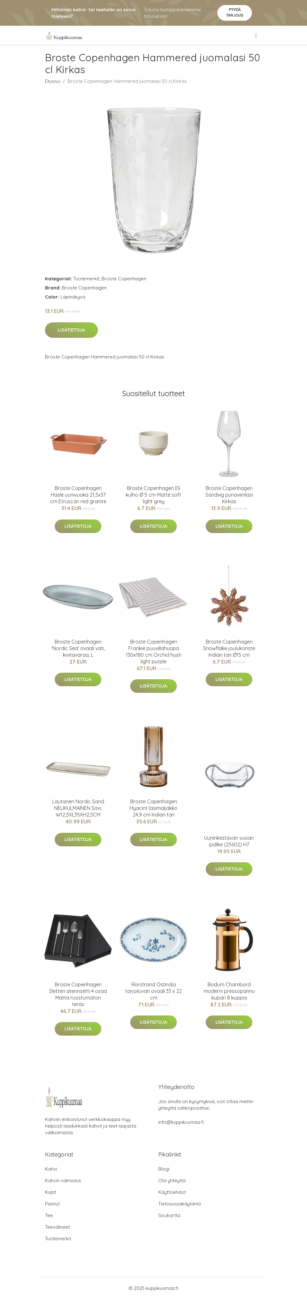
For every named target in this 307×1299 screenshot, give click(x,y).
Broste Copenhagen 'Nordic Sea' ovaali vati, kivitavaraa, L (78, 648)
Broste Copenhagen (124, 279)
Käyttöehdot (172, 1192)
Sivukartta (169, 1215)
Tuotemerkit (86, 279)
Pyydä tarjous (234, 12)
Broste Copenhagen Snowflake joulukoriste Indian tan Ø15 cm (229, 648)
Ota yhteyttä (172, 1180)
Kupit (50, 1192)
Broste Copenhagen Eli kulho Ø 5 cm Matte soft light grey (153, 494)
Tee (49, 1215)
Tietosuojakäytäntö (179, 1204)
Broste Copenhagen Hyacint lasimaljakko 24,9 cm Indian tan (153, 808)
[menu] (256, 35)
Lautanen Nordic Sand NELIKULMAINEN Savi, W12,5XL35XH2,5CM (78, 808)
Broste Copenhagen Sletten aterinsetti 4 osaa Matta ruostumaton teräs (78, 994)
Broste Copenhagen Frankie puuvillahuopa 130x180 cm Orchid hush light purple (153, 652)
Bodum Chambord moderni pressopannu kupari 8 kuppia (229, 991)
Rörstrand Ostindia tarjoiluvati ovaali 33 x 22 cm (153, 991)
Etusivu (52, 81)
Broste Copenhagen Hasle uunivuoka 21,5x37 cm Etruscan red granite (78, 494)
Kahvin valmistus (63, 1180)
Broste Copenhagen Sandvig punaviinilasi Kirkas (229, 494)
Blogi (164, 1169)
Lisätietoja (71, 330)
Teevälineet (57, 1227)
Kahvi (51, 1169)
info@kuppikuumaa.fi (181, 1122)
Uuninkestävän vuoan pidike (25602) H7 (229, 841)
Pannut (52, 1204)
